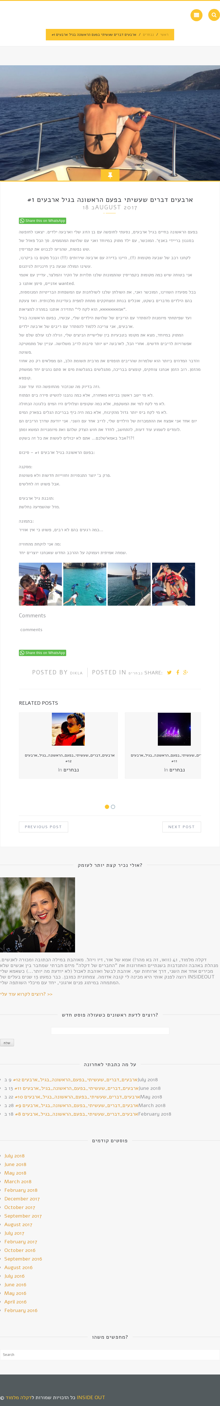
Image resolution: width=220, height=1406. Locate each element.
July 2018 (14, 1155)
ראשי (164, 34)
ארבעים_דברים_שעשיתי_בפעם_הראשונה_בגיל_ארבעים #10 (77, 1096)
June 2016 (15, 1284)
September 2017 (23, 1215)
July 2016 (14, 1276)
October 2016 (20, 1250)
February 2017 (20, 1241)
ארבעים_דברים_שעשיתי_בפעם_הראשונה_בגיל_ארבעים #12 (70, 758)
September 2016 (23, 1258)
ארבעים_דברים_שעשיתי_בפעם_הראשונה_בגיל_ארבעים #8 (76, 1113)
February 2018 (21, 1190)
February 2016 (21, 1310)
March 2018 (18, 1181)
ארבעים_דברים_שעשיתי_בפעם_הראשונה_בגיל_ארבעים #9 (76, 1105)
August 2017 (18, 1224)
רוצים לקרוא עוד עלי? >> (26, 993)
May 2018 (15, 1172)
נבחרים (148, 34)
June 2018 (15, 1164)
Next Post (181, 827)
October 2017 (19, 1207)
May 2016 (15, 1293)
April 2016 (15, 1301)
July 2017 (14, 1233)
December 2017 (22, 1198)
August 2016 (18, 1267)
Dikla (76, 673)
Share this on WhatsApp (45, 221)
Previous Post (43, 827)
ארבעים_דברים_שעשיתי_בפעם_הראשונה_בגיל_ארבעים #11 (76, 1088)
